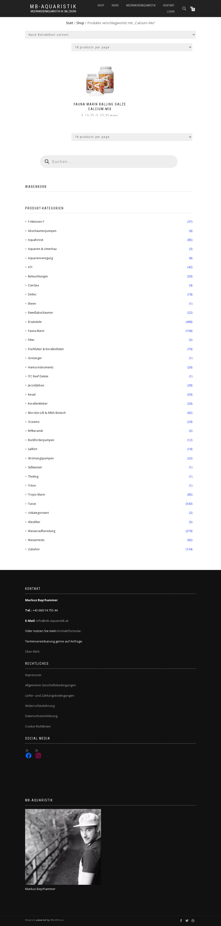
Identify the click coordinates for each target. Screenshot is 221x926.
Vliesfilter (34, 522)
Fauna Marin (36, 331)
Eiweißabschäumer (40, 313)
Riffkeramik (35, 431)
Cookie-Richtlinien (38, 726)
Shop (100, 5)
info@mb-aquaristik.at (52, 621)
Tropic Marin (36, 494)
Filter (31, 340)
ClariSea (33, 285)
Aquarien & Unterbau (42, 249)
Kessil (32, 395)
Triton (32, 485)
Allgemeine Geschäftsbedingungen (50, 685)
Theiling (33, 476)
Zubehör (34, 549)
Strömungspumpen (41, 458)
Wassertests (36, 540)
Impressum (33, 675)
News (115, 5)
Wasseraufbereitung (41, 531)
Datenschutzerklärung (41, 716)
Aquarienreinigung (40, 258)
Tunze (32, 504)
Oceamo (34, 422)
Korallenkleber (38, 404)
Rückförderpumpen (41, 440)
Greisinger (35, 358)
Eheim (32, 304)
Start (69, 23)
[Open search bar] (184, 8)
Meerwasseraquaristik (141, 5)
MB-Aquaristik (53, 6)
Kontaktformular (69, 631)
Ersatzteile (35, 322)
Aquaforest (35, 240)
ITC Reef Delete (38, 376)
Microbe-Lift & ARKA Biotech (47, 413)
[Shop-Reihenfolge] (110, 35)
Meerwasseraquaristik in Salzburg (53, 11)
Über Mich (32, 651)
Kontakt (169, 5)
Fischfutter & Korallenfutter (46, 349)
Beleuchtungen (38, 276)
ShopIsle (30, 919)
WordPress (57, 919)
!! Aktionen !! (36, 222)
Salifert (32, 449)
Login (171, 11)
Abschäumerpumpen (42, 231)
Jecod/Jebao (36, 385)
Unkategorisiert (38, 513)
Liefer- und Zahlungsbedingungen (49, 695)
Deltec (32, 294)
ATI (30, 267)
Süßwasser (35, 467)
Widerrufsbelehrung (40, 706)
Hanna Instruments (40, 367)
